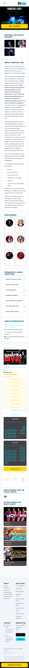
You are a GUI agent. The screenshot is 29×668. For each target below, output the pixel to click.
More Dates (15, 469)
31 (6, 463)
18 (23, 430)
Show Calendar (20, 591)
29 (15, 436)
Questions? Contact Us (19, 617)
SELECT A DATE (14, 665)
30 (24, 460)
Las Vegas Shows (20, 586)
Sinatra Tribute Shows (19, 604)
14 (12, 430)
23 (24, 457)
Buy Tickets (14, 26)
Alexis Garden (12, 327)
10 (6, 454)
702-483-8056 (8, 626)
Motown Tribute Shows (20, 599)
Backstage (18, 588)
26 (6, 436)
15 (15, 430)
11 (9, 454)
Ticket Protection (20, 608)
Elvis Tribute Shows (19, 595)
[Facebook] (5, 496)
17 (20, 430)
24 (21, 433)
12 (6, 430)
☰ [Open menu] (4, 3)
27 (9, 436)
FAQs (17, 611)
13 (9, 430)
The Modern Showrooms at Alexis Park (13, 367)
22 (15, 433)
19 (6, 433)
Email (17, 632)
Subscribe (20, 639)
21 (12, 433)
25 (24, 433)
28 (12, 436)
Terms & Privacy (20, 613)
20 (9, 433)
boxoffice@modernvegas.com (9, 631)
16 (23, 454)
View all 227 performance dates (19, 410)
